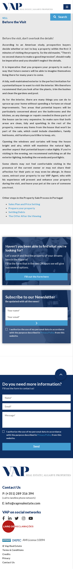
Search (60, 17)
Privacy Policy (47, 332)
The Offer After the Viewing (25, 216)
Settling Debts (17, 212)
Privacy (6, 558)
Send (36, 446)
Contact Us (8, 562)
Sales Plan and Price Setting (24, 204)
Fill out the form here (36, 276)
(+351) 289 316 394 (20, 493)
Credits (6, 554)
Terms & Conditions (13, 550)
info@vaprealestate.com (22, 503)
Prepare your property (22, 208)
